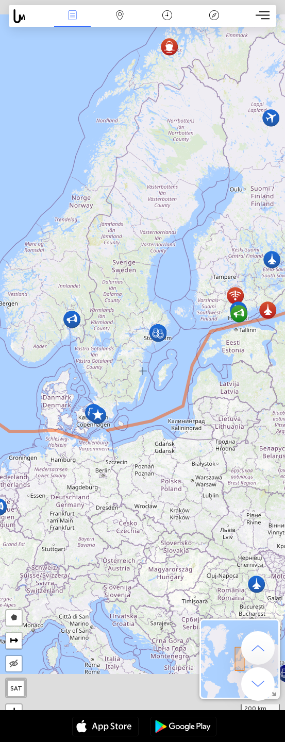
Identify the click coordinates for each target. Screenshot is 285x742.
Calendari (167, 16)
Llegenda (214, 16)
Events (72, 16)
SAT (16, 688)
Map (119, 16)
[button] (268, 310)
